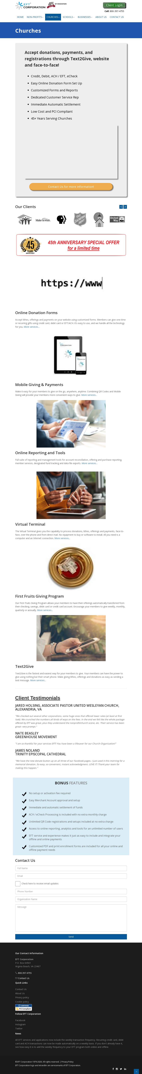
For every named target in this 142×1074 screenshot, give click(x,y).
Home (20, 16)
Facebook (20, 1020)
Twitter (18, 1028)
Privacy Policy (67, 1061)
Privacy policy (22, 997)
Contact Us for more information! (71, 187)
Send (71, 936)
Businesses (85, 16)
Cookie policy (22, 1001)
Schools (69, 16)
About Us (101, 16)
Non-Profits (35, 16)
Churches (53, 16)
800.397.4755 (25, 972)
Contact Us (117, 16)
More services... (31, 326)
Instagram (20, 1024)
